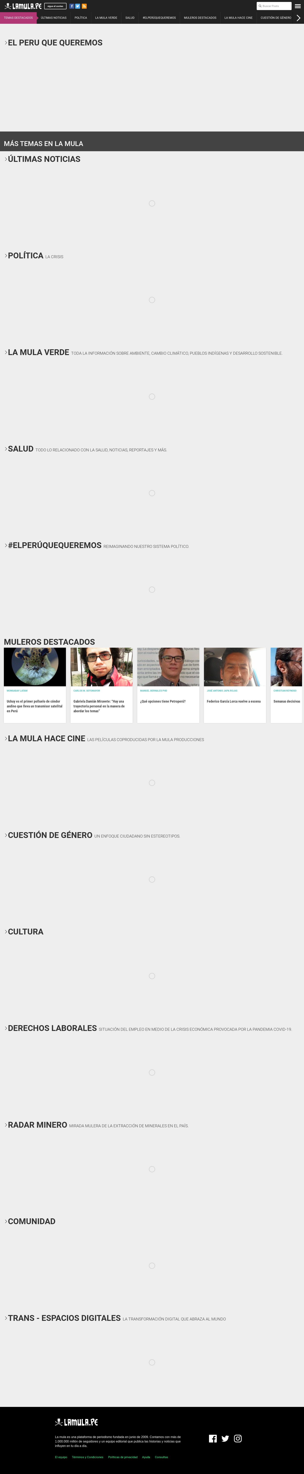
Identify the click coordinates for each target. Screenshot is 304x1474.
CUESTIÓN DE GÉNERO (276, 18)
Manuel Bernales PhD (153, 690)
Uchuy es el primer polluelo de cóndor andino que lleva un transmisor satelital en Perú (34, 706)
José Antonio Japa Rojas (222, 690)
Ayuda (146, 1457)
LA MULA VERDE (106, 18)
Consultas (161, 1457)
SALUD (130, 18)
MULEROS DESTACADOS (200, 18)
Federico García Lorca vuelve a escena (234, 701)
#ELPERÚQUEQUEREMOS (159, 18)
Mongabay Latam (17, 690)
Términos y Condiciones (87, 1457)
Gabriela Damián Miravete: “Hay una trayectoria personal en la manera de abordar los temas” (99, 706)
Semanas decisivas (287, 701)
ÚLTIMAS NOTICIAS (53, 18)
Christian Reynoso (285, 690)
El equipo (61, 1457)
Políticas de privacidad (122, 1457)
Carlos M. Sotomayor (86, 690)
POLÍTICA (81, 18)
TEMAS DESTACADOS (18, 18)
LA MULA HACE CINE (239, 18)
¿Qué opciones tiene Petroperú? (163, 701)
